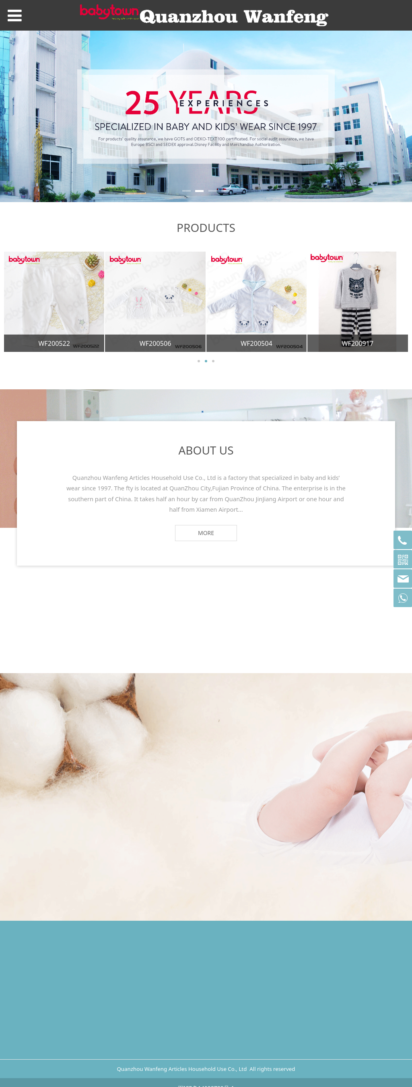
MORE (206, 533)
